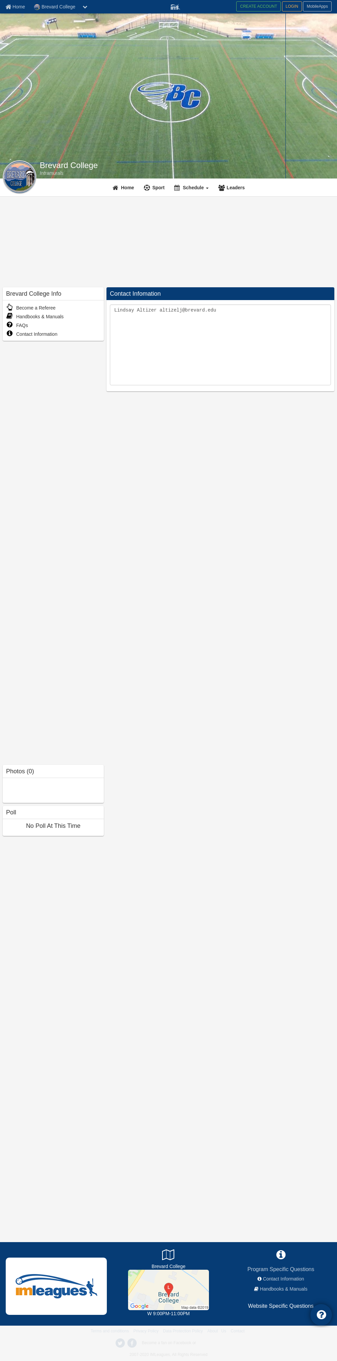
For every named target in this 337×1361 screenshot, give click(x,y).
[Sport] (155, 187)
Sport (158, 187)
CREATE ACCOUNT (258, 6)
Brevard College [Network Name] (54, 7)
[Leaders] (232, 187)
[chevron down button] (85, 6)
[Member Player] (175, 6)
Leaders (236, 187)
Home (127, 187)
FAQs (17, 325)
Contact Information (31, 334)
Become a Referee (31, 308)
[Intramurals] (51, 173)
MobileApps (317, 6)
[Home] (124, 187)
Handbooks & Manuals (35, 316)
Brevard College (69, 165)
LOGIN (292, 6)
